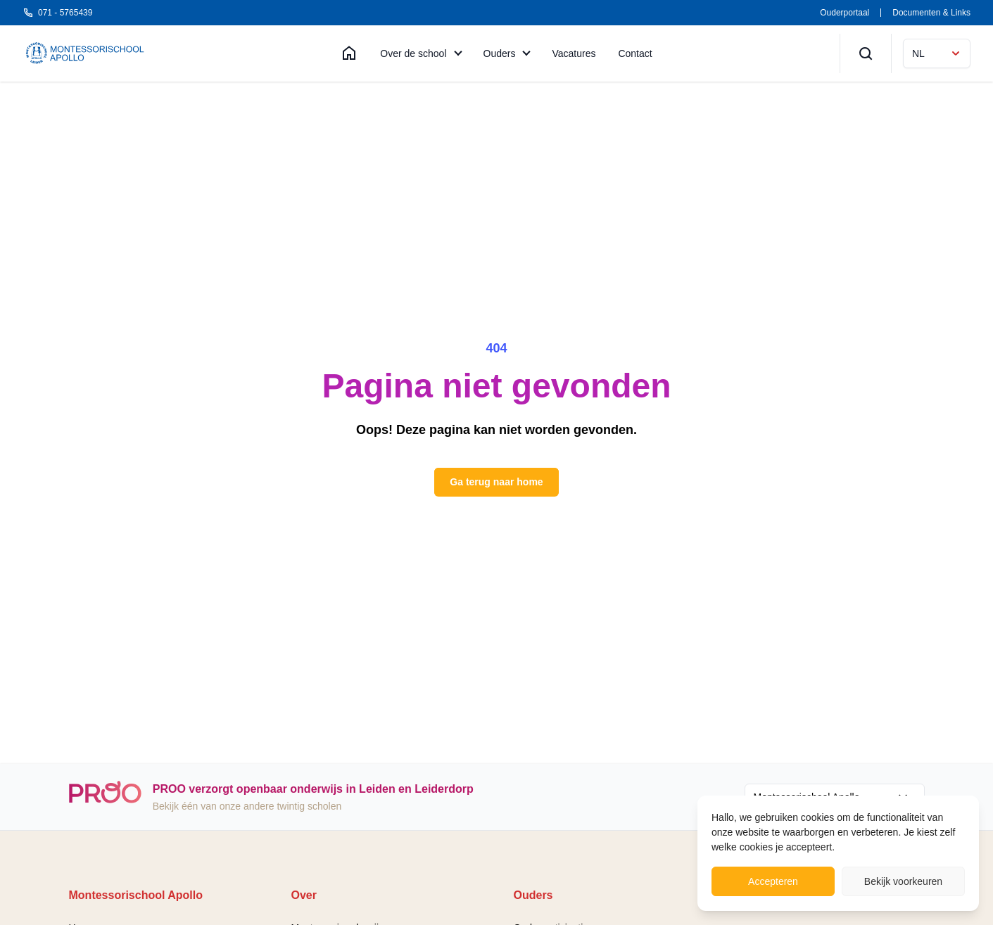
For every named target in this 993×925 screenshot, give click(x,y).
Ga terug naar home (496, 481)
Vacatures (573, 53)
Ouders (499, 53)
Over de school (413, 53)
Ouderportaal (844, 13)
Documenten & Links (931, 13)
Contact (635, 53)
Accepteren (773, 881)
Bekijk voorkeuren (903, 881)
